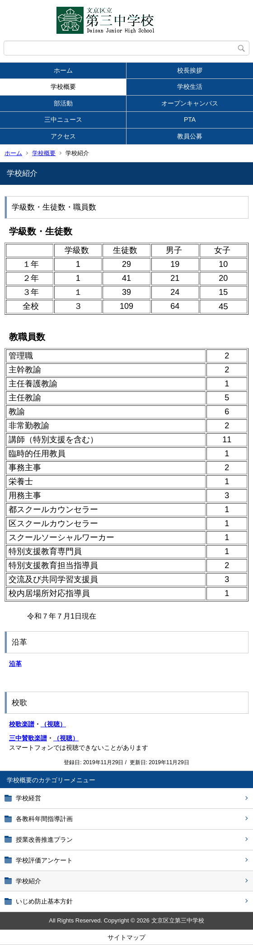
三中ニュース (63, 119)
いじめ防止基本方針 (44, 901)
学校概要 (63, 86)
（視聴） (53, 724)
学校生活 (189, 86)
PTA (190, 119)
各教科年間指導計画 (44, 818)
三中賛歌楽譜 (28, 738)
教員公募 (189, 136)
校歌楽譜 (21, 724)
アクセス (63, 136)
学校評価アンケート (44, 860)
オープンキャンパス (189, 103)
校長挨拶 (189, 70)
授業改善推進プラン (44, 839)
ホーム (63, 70)
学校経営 (28, 798)
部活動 (63, 103)
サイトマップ (126, 937)
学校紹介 (28, 881)
